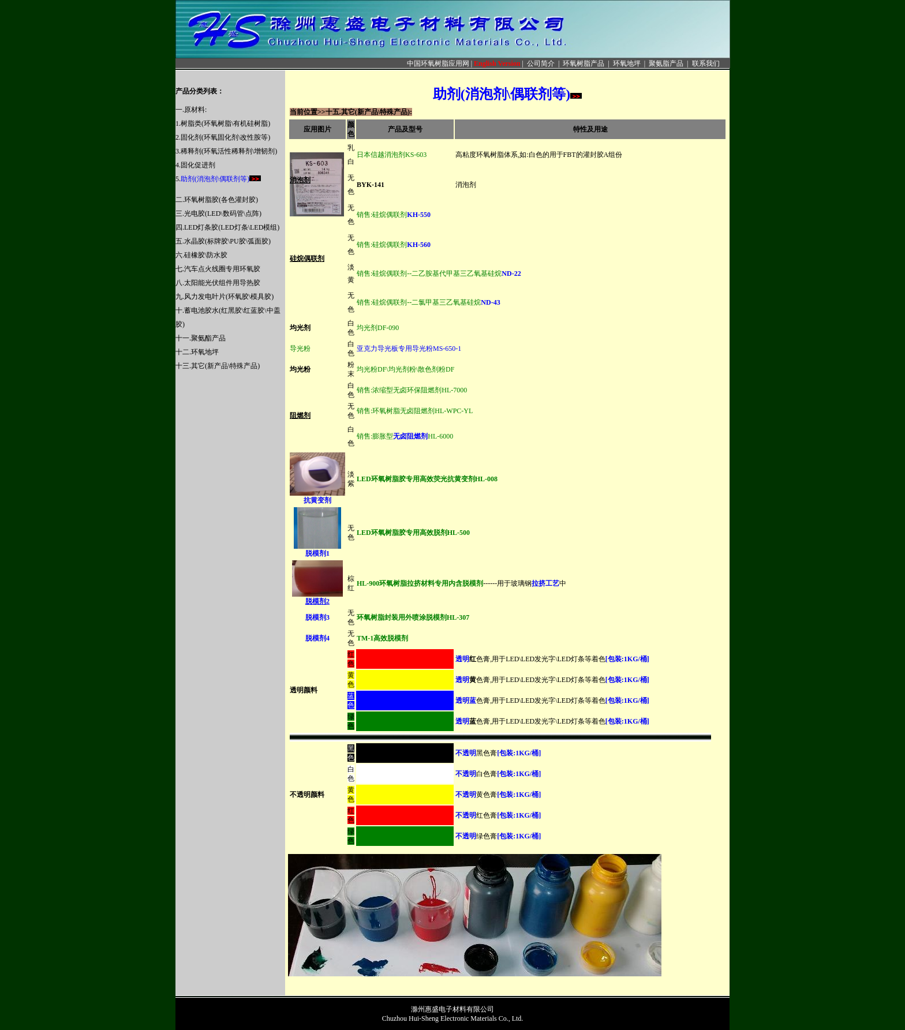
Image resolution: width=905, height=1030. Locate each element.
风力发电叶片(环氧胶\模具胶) (229, 297)
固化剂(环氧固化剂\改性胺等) (225, 137)
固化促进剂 (198, 165)
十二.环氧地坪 (197, 352)
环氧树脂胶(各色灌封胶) (221, 200)
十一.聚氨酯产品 (200, 338)
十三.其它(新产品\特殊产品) (217, 366)
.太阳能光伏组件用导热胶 (221, 283)
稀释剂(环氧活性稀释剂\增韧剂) (229, 151)
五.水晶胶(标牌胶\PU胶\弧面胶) (223, 241)
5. (212, 179)
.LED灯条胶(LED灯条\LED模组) (230, 227)
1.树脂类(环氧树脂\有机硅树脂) (222, 123)
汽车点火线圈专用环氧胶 (222, 269)
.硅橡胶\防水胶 (204, 255)
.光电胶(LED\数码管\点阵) (221, 213)
